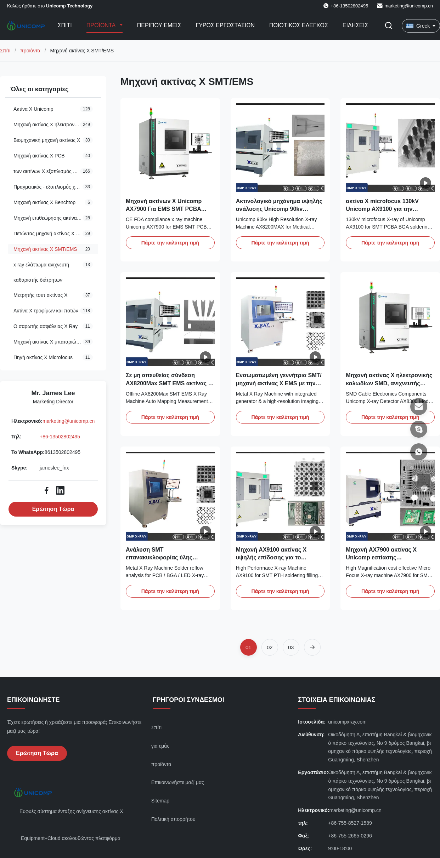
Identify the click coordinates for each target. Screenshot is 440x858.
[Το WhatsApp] (418, 451)
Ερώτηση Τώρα (53, 509)
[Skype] (418, 429)
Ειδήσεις (355, 25)
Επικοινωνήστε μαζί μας (177, 782)
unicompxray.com (347, 722)
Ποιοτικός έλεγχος (298, 25)
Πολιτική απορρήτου (173, 819)
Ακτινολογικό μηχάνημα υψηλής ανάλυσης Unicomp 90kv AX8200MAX (279, 209)
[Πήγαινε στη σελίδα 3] (291, 647)
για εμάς (160, 746)
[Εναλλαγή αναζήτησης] (389, 26)
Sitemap (160, 801)
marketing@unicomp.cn (408, 5)
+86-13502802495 (60, 436)
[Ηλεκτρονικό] (418, 406)
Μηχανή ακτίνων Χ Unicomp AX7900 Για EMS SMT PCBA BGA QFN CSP (164, 209)
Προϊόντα (101, 25)
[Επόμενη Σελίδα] (312, 647)
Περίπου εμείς (159, 25)
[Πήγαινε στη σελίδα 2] (269, 647)
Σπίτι (65, 25)
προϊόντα (30, 50)
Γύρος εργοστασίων (225, 25)
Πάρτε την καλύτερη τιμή (170, 243)
